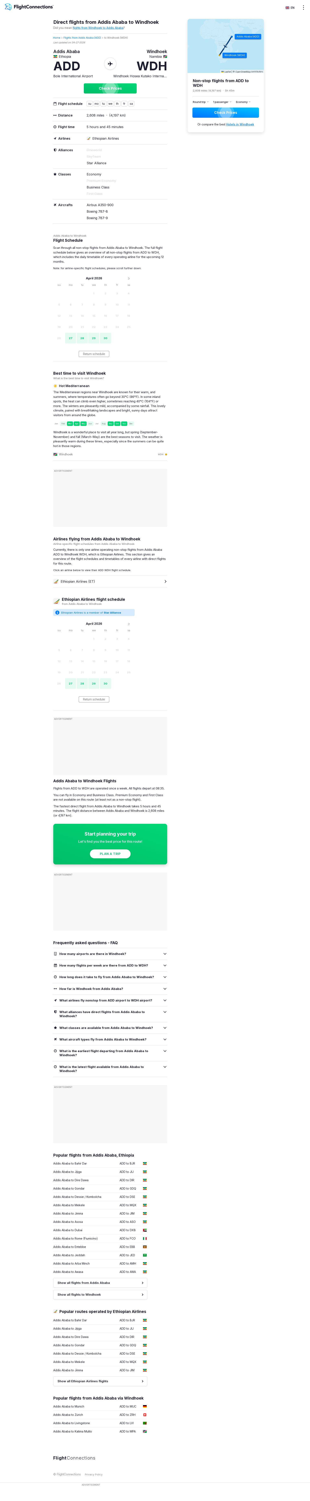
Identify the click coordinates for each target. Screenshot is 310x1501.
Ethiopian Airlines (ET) (74, 581)
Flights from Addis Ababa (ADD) (82, 37)
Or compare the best (226, 124)
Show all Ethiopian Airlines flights (83, 1381)
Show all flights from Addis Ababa (84, 1283)
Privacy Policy (94, 1474)
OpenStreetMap (243, 72)
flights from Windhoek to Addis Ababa (98, 27)
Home (56, 37)
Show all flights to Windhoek (79, 1294)
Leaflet (226, 72)
